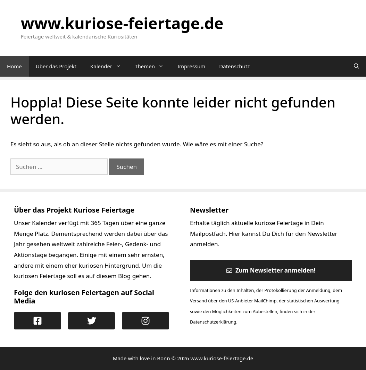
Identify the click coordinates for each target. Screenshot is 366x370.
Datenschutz (234, 66)
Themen (152, 66)
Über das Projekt (56, 66)
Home (14, 66)
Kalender (109, 66)
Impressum (191, 66)
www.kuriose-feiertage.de (122, 23)
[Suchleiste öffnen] (356, 66)
